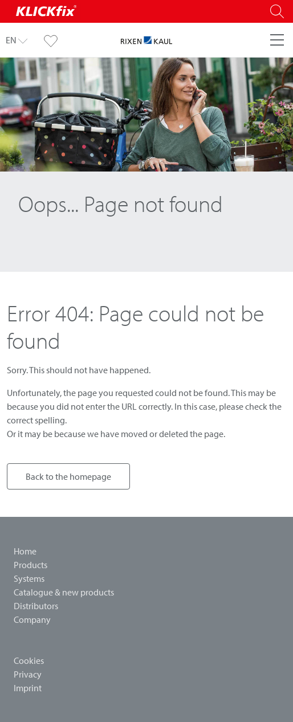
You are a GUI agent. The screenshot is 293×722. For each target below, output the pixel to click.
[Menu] (277, 40)
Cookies (29, 660)
